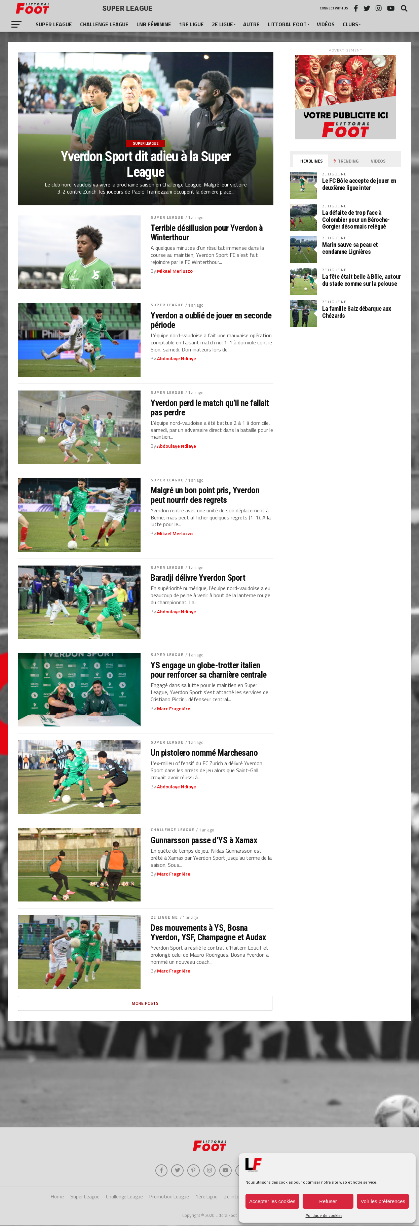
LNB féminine (154, 24)
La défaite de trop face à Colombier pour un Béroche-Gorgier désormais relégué (355, 219)
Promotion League (169, 1198)
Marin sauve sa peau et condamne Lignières (350, 248)
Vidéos (326, 24)
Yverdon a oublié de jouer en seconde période (211, 320)
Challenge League (104, 24)
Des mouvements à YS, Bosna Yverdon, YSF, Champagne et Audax (208, 932)
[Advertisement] (209, 1073)
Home (57, 1198)
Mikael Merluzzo (175, 271)
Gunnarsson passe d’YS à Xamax (204, 840)
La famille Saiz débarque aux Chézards (356, 312)
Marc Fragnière (173, 708)
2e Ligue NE (164, 917)
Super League (54, 24)
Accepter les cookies (272, 1201)
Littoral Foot (287, 24)
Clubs (350, 24)
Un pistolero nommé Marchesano (204, 752)
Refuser (328, 1201)
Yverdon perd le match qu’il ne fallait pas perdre (210, 407)
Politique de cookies (324, 1215)
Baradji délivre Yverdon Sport (198, 577)
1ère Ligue (206, 1198)
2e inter (232, 1198)
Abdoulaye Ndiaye (176, 358)
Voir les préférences (382, 1201)
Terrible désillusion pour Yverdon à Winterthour (207, 232)
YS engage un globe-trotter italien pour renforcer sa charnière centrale (209, 669)
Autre (251, 24)
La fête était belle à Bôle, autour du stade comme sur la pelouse (361, 280)
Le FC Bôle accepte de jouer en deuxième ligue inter (359, 184)
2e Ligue (222, 24)
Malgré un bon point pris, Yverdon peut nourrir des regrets (205, 494)
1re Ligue (191, 24)
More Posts (145, 1003)
